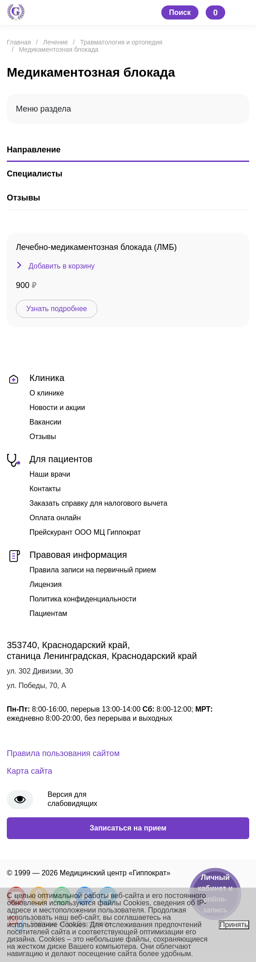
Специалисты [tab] (35, 173)
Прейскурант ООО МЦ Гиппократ (85, 532)
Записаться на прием (128, 828)
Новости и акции (57, 407)
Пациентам (48, 613)
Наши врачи (49, 474)
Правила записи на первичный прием (92, 570)
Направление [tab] (34, 149)
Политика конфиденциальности (82, 599)
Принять (234, 924)
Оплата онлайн (55, 518)
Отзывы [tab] (23, 197)
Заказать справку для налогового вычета (98, 503)
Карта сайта (29, 771)
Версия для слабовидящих (72, 799)
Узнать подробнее (56, 309)
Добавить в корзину (62, 266)
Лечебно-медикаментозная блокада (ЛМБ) (96, 247)
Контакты (45, 489)
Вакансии (45, 422)
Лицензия (45, 584)
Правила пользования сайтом (63, 753)
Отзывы (42, 436)
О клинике (46, 393)
